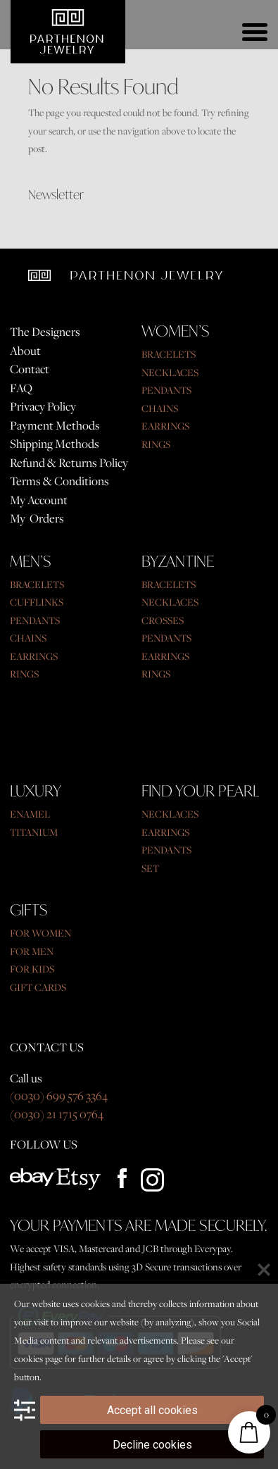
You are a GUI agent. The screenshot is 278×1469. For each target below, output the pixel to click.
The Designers (45, 331)
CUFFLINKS (36, 602)
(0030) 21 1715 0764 (56, 1114)
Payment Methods (55, 425)
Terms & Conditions (59, 481)
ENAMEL (30, 814)
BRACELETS (168, 354)
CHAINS (159, 408)
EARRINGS (165, 426)
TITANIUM (34, 832)
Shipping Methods (54, 443)
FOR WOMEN (40, 933)
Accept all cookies (152, 1410)
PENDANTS (166, 390)
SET (150, 868)
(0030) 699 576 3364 (59, 1095)
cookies (28, 1358)
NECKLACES (169, 372)
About (25, 350)
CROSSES (162, 620)
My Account (39, 500)
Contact (29, 369)
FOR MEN (31, 951)
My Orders (37, 518)
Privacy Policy (43, 406)
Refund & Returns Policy (69, 462)
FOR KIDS (32, 969)
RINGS (155, 444)
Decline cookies (152, 1444)
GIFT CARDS (38, 987)
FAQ (21, 388)
